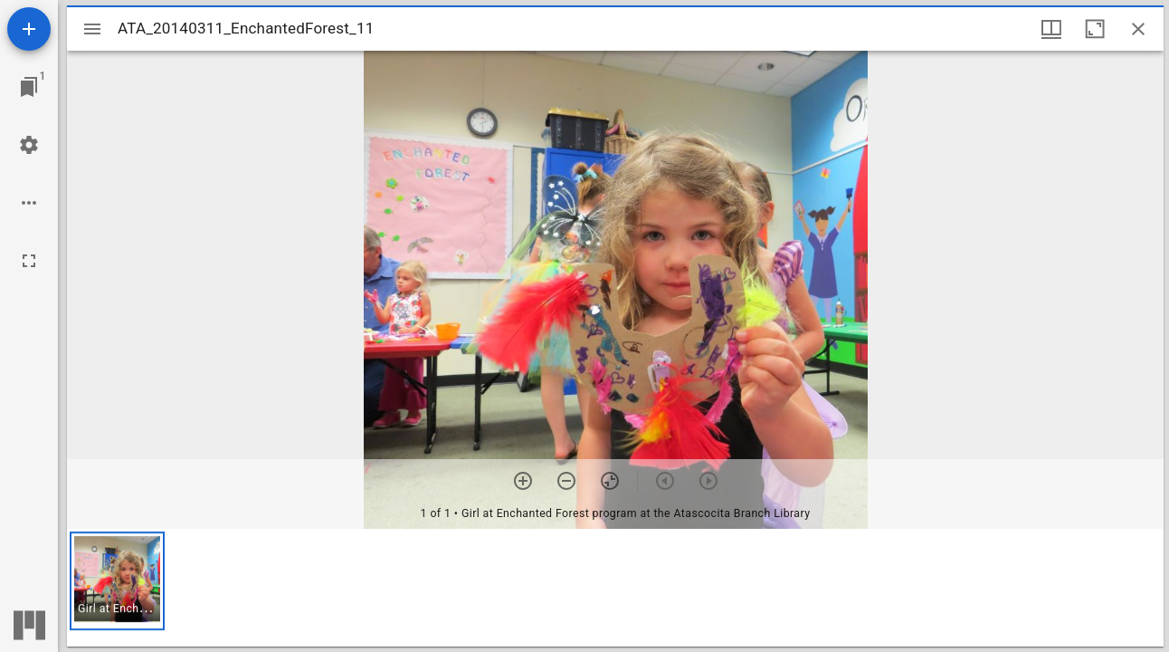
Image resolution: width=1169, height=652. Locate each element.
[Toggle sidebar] (92, 29)
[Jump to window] (29, 87)
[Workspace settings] (29, 145)
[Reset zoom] (610, 481)
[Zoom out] (566, 481)
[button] (117, 581)
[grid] (615, 588)
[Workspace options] (29, 203)
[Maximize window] (1095, 29)
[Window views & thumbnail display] (1051, 29)
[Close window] (1138, 29)
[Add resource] (29, 29)
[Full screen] (29, 261)
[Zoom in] (523, 481)
